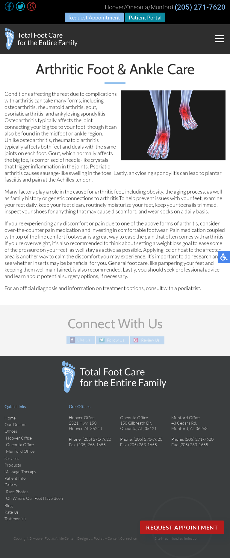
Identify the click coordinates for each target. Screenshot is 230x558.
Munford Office (20, 451)
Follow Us (115, 340)
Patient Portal (145, 17)
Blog (8, 505)
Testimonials (15, 518)
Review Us (150, 340)
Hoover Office (19, 437)
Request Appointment (94, 17)
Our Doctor (15, 424)
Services (11, 458)
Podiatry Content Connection (115, 538)
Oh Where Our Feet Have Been (34, 498)
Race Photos (17, 491)
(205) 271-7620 (200, 7)
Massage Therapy (20, 471)
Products (12, 464)
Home (10, 417)
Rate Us (11, 512)
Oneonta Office (20, 444)
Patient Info (15, 478)
